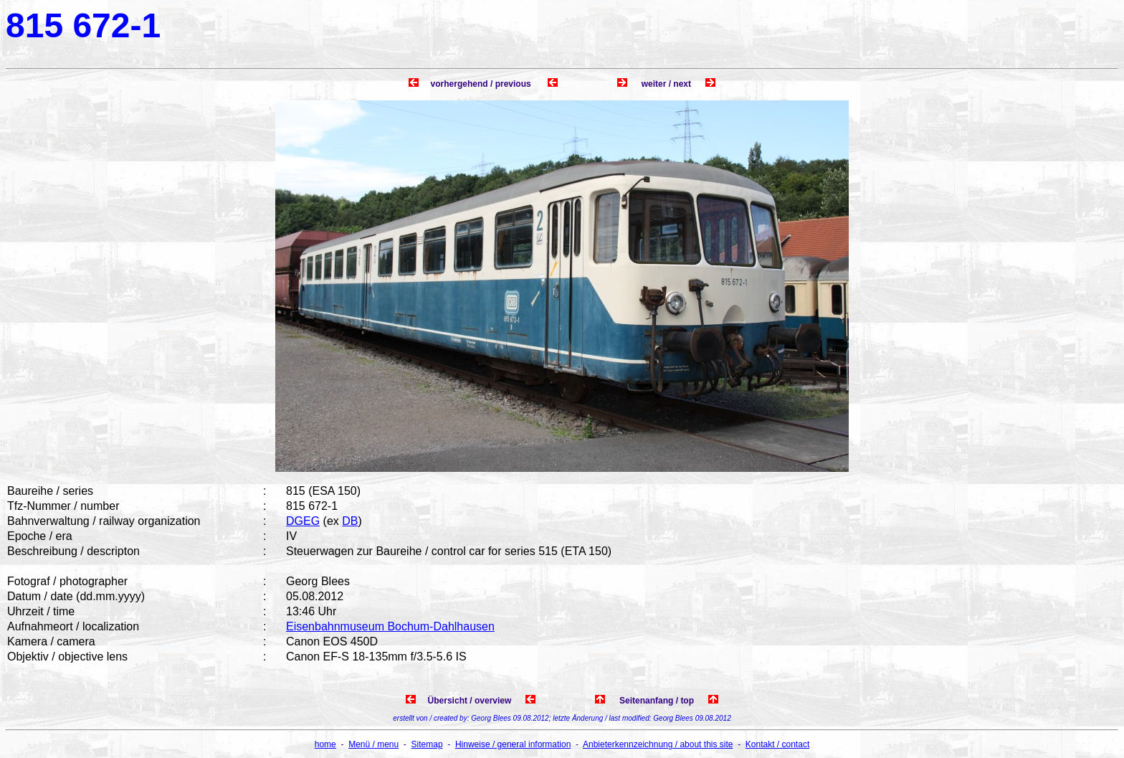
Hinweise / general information (513, 744)
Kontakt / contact (777, 744)
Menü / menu (373, 744)
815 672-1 (83, 25)
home (325, 744)
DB (350, 521)
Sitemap (427, 744)
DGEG (303, 521)
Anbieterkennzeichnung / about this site (658, 744)
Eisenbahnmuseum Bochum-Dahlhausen (390, 626)
